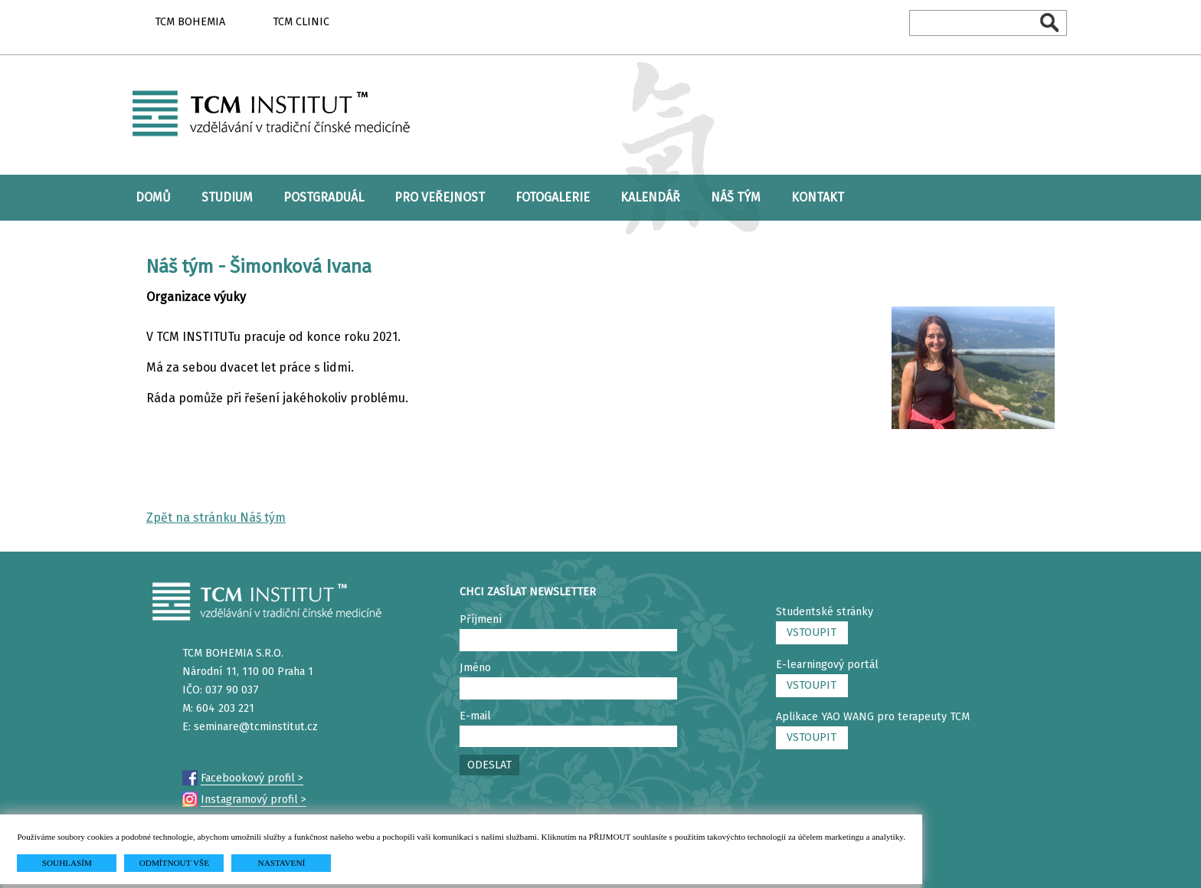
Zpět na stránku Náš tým (216, 517)
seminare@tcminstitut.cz (256, 726)
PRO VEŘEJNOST (439, 197)
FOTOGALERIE (552, 197)
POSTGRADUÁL (323, 197)
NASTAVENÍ (282, 862)
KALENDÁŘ (650, 197)
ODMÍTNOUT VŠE (174, 862)
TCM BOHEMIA (190, 21)
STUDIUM (227, 197)
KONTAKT (817, 197)
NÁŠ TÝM (736, 197)
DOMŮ (153, 197)
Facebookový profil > (252, 778)
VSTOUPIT (811, 632)
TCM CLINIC (301, 21)
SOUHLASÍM (67, 862)
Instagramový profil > (253, 799)
